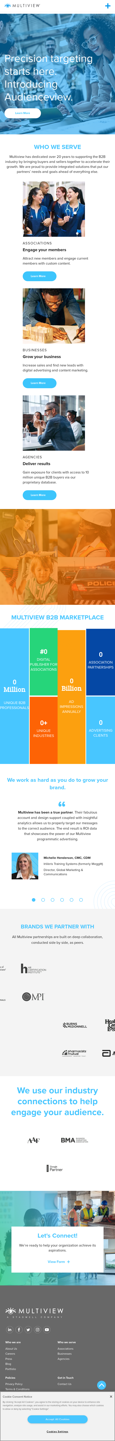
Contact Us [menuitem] (64, 1384)
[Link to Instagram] (37, 1329)
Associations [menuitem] (65, 1349)
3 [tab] (52, 900)
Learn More (23, 113)
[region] (57, 1416)
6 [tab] (81, 900)
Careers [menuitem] (10, 1354)
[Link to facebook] (19, 1329)
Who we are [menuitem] (13, 1342)
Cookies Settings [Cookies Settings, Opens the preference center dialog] (57, 1431)
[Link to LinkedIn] (9, 1329)
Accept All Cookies (58, 1419)
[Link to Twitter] (28, 1329)
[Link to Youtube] (46, 1329)
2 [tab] (43, 900)
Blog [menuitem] (8, 1364)
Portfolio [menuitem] (10, 1369)
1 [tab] (33, 900)
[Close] (111, 1397)
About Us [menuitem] (11, 1349)
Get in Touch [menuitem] (66, 1378)
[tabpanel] (57, 840)
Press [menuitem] (8, 1359)
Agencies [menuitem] (63, 1359)
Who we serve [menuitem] (67, 1342)
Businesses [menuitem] (65, 1354)
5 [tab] (71, 900)
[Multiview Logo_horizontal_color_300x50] (22, 6)
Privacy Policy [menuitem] (14, 1384)
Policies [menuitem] (10, 1378)
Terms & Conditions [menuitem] (17, 1389)
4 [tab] (62, 900)
